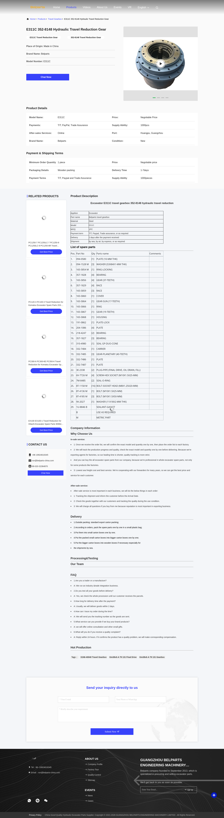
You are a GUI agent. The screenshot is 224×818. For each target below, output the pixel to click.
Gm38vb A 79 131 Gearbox (152, 657)
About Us (102, 7)
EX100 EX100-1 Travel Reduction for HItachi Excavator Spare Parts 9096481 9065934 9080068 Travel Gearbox (46, 424)
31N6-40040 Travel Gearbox (94, 657)
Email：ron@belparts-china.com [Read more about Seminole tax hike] (44, 772)
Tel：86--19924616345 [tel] (39, 767)
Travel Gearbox (55, 19)
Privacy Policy (35, 815)
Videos (87, 7)
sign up (188, 789)
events (118, 7)
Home (56, 7)
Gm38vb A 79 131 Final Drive (123, 657)
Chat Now (48, 77)
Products (71, 7)
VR (129, 7)
